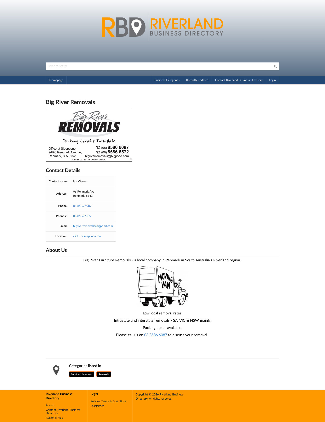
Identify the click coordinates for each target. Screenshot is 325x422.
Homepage (56, 80)
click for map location (87, 236)
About (50, 405)
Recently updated (197, 80)
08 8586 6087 (82, 206)
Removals (103, 374)
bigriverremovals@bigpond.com (93, 226)
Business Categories (166, 80)
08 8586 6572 (82, 216)
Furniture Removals (81, 374)
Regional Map (54, 417)
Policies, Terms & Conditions (108, 401)
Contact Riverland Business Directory (239, 80)
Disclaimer (97, 406)
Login (272, 80)
